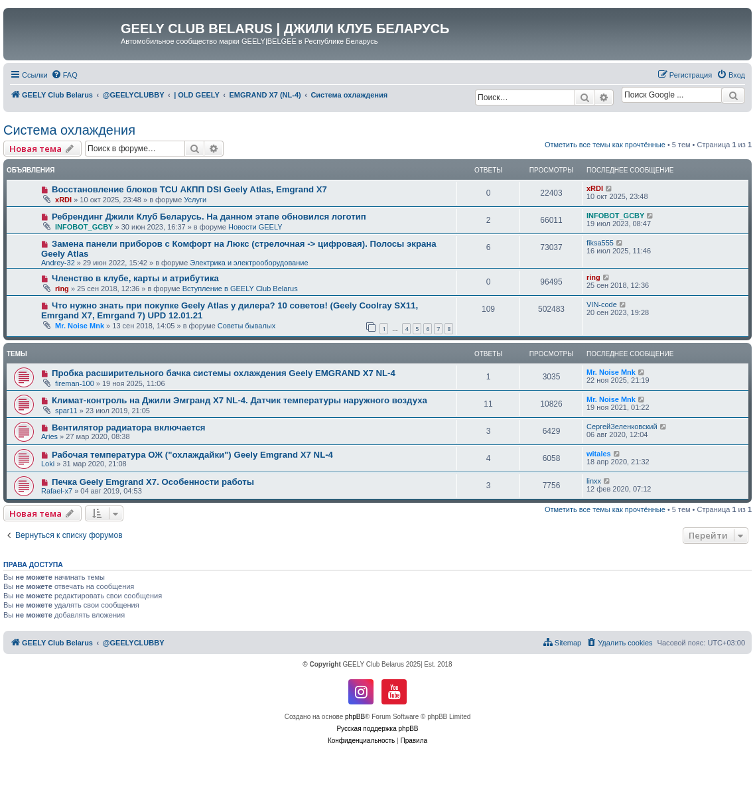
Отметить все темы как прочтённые (605, 145)
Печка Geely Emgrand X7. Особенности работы (153, 482)
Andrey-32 (58, 263)
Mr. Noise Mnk (79, 326)
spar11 (66, 411)
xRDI (63, 200)
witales (598, 454)
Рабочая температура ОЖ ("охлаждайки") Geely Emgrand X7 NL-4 (192, 455)
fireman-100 (74, 383)
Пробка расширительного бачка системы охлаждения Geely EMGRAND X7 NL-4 (223, 373)
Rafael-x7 (56, 491)
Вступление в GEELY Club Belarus (240, 289)
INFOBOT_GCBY (84, 227)
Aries (49, 436)
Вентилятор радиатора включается (129, 427)
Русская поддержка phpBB (377, 728)
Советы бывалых (246, 326)
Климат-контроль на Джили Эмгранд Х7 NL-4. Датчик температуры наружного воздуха (239, 400)
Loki (47, 464)
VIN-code (601, 304)
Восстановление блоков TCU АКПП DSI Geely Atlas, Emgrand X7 (189, 189)
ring (62, 289)
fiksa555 (600, 243)
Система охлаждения (69, 130)
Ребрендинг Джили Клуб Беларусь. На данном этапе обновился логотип (209, 217)
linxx (593, 481)
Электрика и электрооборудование (249, 263)
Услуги (195, 200)
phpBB (355, 716)
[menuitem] (64, 75)
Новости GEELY (255, 227)
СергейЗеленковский (621, 426)
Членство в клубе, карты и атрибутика (135, 278)
